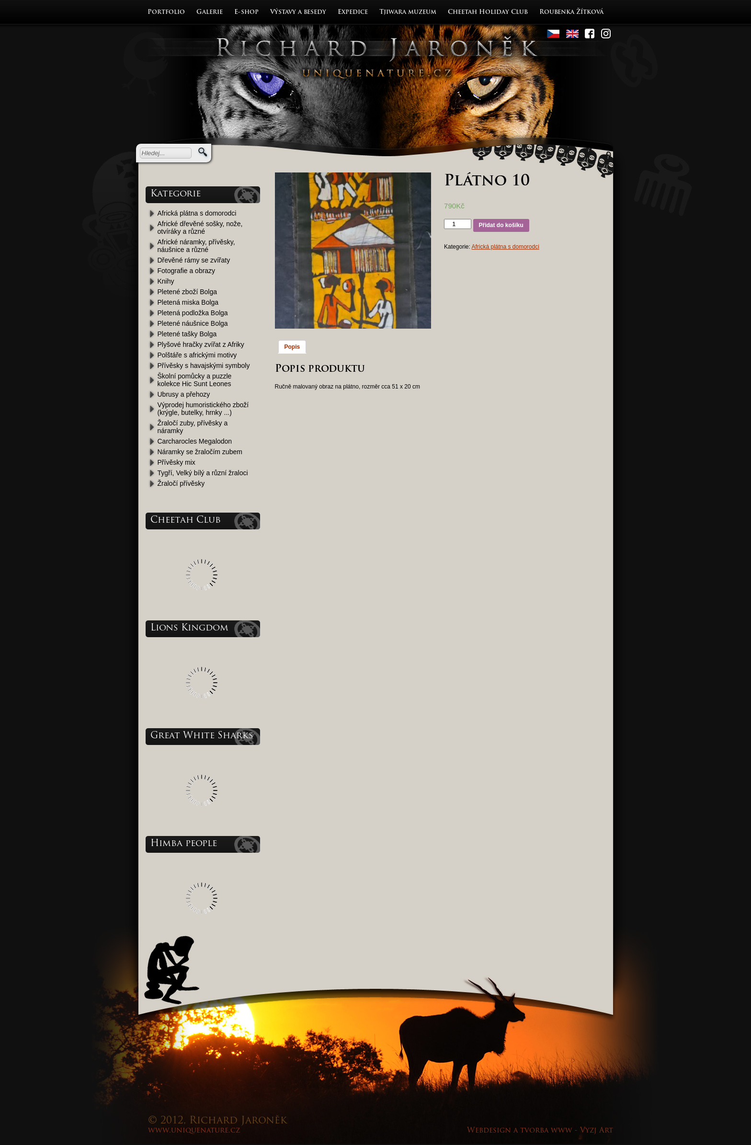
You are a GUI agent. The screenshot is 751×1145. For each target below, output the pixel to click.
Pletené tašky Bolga (187, 334)
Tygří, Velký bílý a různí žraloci (203, 473)
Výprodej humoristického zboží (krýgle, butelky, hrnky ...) (203, 408)
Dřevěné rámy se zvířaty (194, 260)
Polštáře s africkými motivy (197, 355)
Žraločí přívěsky (181, 483)
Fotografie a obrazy (187, 271)
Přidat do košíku (501, 225)
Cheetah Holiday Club (488, 12)
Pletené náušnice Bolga (193, 323)
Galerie (209, 12)
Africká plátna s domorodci (197, 213)
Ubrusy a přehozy (184, 394)
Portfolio (166, 12)
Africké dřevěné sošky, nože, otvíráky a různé (200, 227)
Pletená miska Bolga (188, 302)
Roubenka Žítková (571, 12)
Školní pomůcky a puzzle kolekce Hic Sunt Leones (195, 380)
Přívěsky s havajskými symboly (204, 365)
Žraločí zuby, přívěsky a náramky (193, 427)
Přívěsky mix (176, 462)
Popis (292, 347)
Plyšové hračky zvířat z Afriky (201, 344)
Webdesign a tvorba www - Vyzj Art (540, 1130)
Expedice (353, 12)
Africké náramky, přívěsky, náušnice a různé (196, 245)
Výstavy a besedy (298, 12)
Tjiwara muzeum (407, 12)
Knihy (166, 281)
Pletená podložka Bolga (193, 313)
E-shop (246, 12)
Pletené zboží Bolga (187, 292)
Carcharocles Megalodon (195, 441)
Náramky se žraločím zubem (200, 452)
